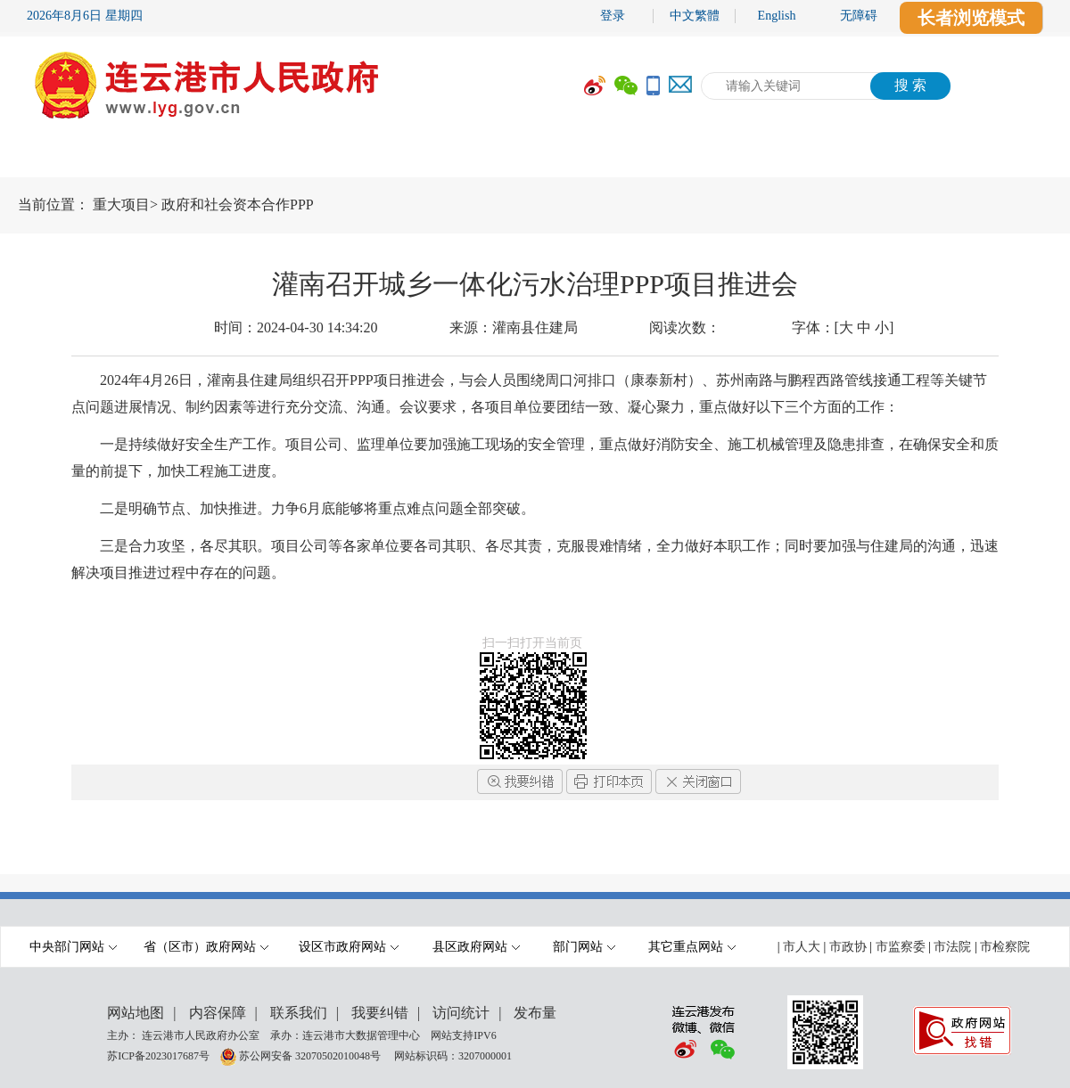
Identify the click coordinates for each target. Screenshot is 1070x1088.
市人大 (801, 946)
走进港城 (994, 158)
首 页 (53, 158)
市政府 (165, 158)
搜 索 (910, 85)
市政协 (848, 946)
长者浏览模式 (971, 18)
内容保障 (217, 1012)
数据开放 (860, 158)
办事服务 (593, 158)
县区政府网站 (476, 946)
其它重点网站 (692, 946)
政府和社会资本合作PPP (237, 204)
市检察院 (1005, 946)
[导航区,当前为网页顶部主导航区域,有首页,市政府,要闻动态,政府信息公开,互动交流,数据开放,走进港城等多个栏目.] (535, 157)
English (777, 15)
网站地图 (135, 1012)
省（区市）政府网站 (206, 946)
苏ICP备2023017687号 (158, 1055)
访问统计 (461, 1012)
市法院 (952, 946)
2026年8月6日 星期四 (85, 15)
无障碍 (858, 15)
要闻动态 (289, 158)
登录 (612, 15)
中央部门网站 (73, 946)
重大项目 (121, 204)
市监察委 (901, 946)
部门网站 (584, 946)
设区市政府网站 (349, 946)
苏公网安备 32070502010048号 (311, 1055)
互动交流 (726, 158)
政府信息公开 (441, 158)
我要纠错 (379, 1012)
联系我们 (298, 1012)
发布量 (535, 1012)
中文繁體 (695, 15)
